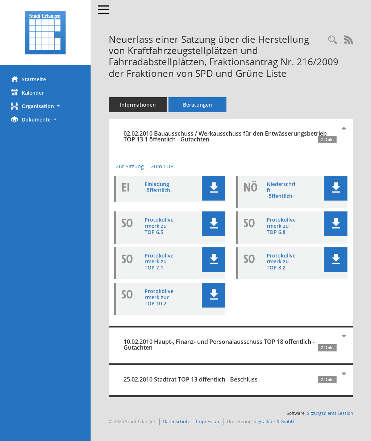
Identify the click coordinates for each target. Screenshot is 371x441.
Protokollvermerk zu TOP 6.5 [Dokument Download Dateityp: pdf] (159, 225)
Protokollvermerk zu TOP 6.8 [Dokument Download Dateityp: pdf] (281, 225)
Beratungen (197, 104)
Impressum (208, 421)
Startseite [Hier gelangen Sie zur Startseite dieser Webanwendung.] (28, 79)
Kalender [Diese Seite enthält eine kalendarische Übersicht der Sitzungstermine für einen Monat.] (27, 92)
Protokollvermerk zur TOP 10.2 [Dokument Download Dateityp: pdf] (159, 297)
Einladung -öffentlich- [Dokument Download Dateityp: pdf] (158, 187)
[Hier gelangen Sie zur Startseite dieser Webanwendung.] (45, 32)
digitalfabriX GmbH (274, 421)
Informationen (138, 104)
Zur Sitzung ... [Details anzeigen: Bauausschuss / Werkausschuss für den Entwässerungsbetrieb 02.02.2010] (133, 166)
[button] (45, 106)
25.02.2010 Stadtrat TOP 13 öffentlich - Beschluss (230, 379)
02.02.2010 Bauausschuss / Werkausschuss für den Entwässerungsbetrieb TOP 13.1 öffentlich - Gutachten (230, 136)
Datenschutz (176, 421)
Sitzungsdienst (330, 413)
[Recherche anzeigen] (333, 40)
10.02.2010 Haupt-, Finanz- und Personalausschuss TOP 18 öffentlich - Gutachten (230, 344)
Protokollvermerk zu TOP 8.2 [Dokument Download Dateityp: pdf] (281, 261)
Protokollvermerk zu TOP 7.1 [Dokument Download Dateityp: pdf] (159, 261)
